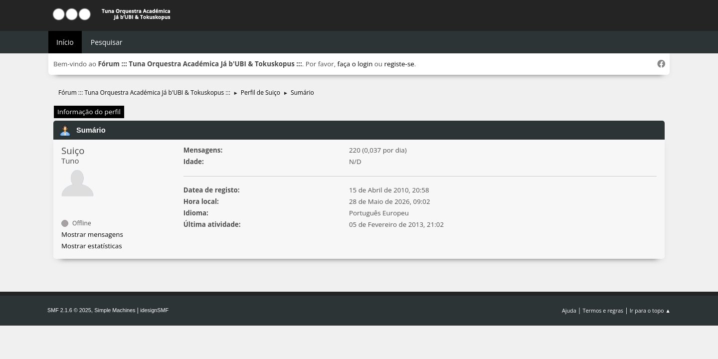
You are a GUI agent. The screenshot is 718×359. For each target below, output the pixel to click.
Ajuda (569, 310)
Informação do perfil (89, 111)
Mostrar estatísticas (91, 245)
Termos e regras (603, 310)
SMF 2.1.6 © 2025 (69, 310)
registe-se (399, 63)
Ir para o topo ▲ (650, 310)
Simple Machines (114, 310)
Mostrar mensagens (92, 234)
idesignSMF (154, 310)
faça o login (355, 63)
